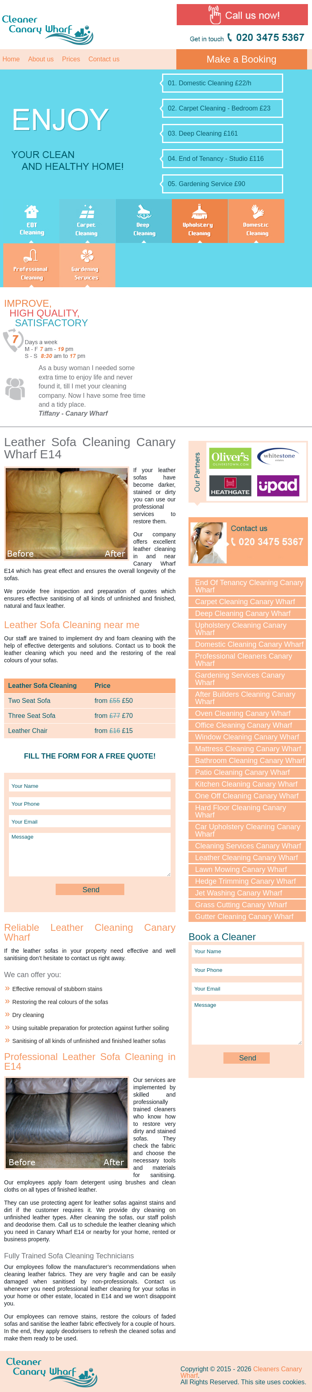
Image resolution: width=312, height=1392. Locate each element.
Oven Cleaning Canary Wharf (242, 713)
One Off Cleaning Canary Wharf (247, 796)
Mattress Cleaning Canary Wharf (248, 749)
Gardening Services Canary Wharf (240, 679)
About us (41, 59)
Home (11, 59)
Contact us (104, 59)
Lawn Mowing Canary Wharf (241, 869)
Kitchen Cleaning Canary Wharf (246, 784)
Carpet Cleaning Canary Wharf (245, 602)
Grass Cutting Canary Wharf (241, 905)
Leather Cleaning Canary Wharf (246, 858)
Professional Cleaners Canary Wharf (243, 660)
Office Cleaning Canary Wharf (243, 725)
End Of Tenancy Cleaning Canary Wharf (249, 586)
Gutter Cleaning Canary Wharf (244, 917)
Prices (71, 59)
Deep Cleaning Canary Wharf (242, 613)
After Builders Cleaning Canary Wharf (245, 698)
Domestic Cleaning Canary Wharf (249, 644)
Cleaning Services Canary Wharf (248, 846)
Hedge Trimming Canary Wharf (245, 881)
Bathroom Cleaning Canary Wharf (250, 761)
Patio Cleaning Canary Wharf (242, 772)
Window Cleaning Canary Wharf (247, 737)
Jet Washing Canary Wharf (238, 893)
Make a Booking (242, 59)
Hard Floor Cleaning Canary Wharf (240, 811)
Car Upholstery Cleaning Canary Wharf (247, 830)
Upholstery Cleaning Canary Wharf (240, 629)
